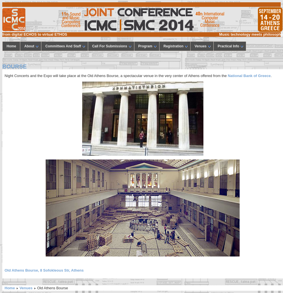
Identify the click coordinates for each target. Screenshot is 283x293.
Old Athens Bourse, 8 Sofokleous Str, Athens (44, 270)
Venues (203, 46)
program (147, 46)
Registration (175, 46)
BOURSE (14, 66)
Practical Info (230, 46)
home (11, 46)
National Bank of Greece (249, 76)
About (31, 46)
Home (10, 288)
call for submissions (111, 46)
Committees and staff (65, 46)
